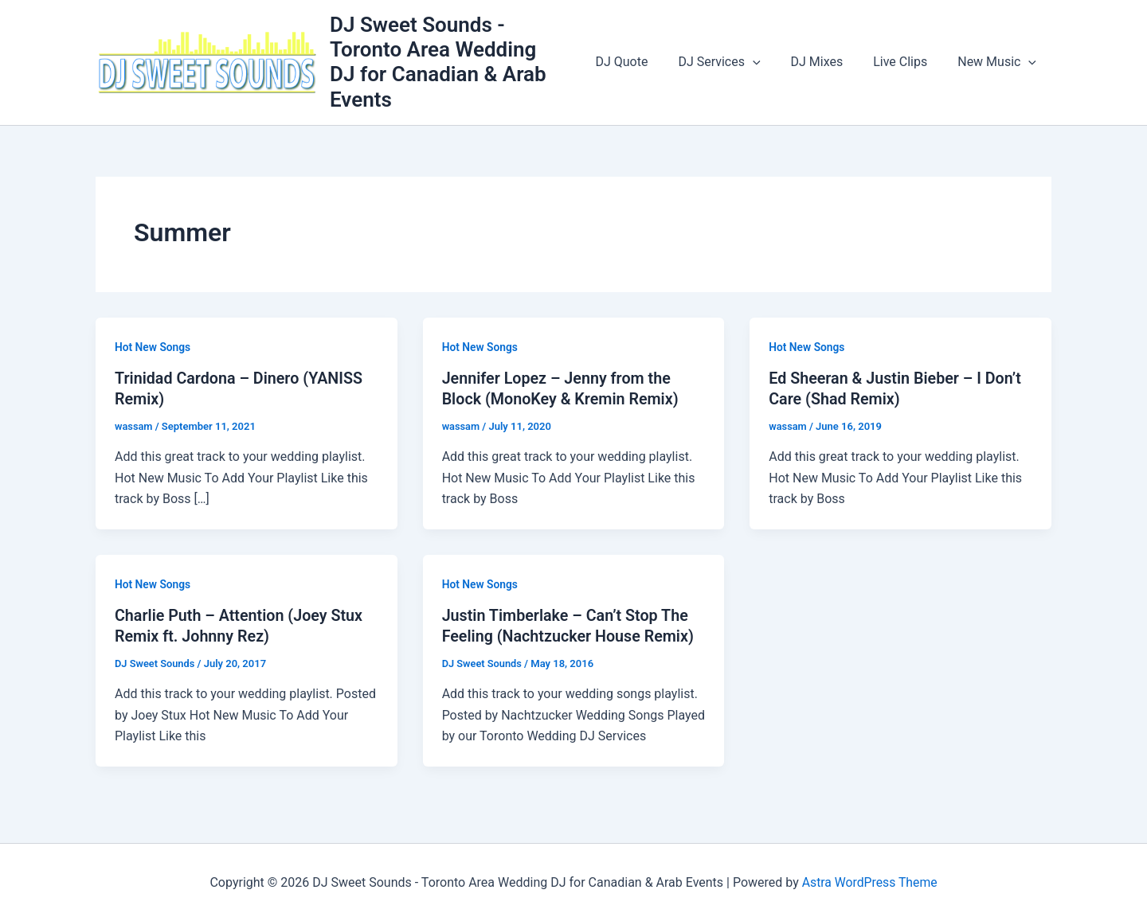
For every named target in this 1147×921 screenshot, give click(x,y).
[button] (769, 62)
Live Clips (907, 61)
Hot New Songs (153, 347)
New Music (999, 62)
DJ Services (736, 62)
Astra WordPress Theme (869, 880)
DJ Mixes (828, 61)
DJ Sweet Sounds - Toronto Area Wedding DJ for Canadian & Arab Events (460, 62)
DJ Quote (643, 61)
